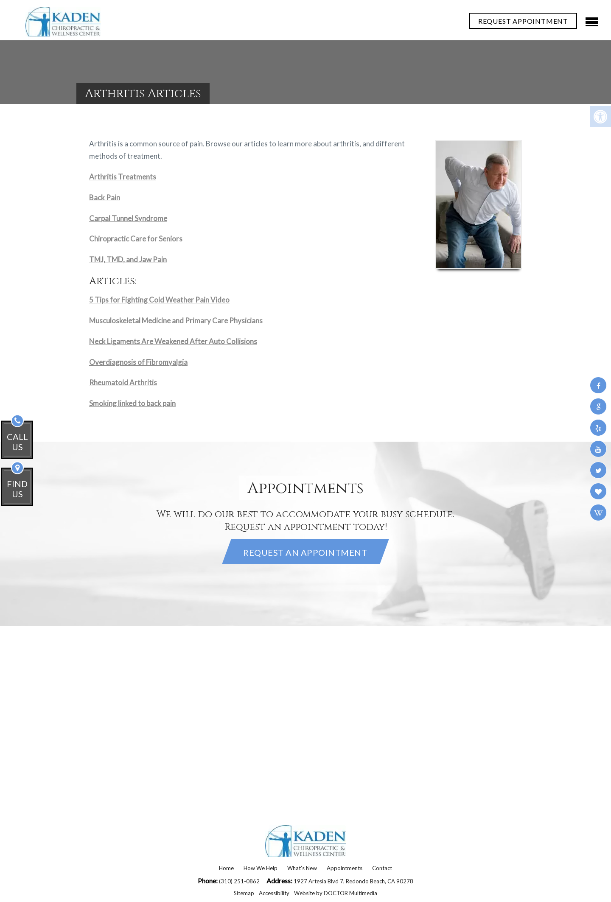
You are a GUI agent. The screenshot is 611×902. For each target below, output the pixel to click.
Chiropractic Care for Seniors (135, 238)
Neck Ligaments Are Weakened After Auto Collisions (173, 341)
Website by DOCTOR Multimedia (335, 893)
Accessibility (274, 893)
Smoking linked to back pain (132, 403)
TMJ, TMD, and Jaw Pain (128, 259)
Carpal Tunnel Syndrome (128, 218)
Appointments (344, 868)
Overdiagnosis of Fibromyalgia (138, 362)
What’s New (302, 868)
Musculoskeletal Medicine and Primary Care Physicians (176, 320)
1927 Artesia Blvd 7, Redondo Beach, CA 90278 (353, 881)
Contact (382, 868)
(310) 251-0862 (240, 881)
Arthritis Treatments (122, 176)
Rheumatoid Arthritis (123, 382)
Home (226, 868)
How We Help (260, 868)
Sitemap (244, 893)
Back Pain (104, 197)
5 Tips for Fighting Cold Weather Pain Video (159, 299)
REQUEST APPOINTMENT (523, 21)
